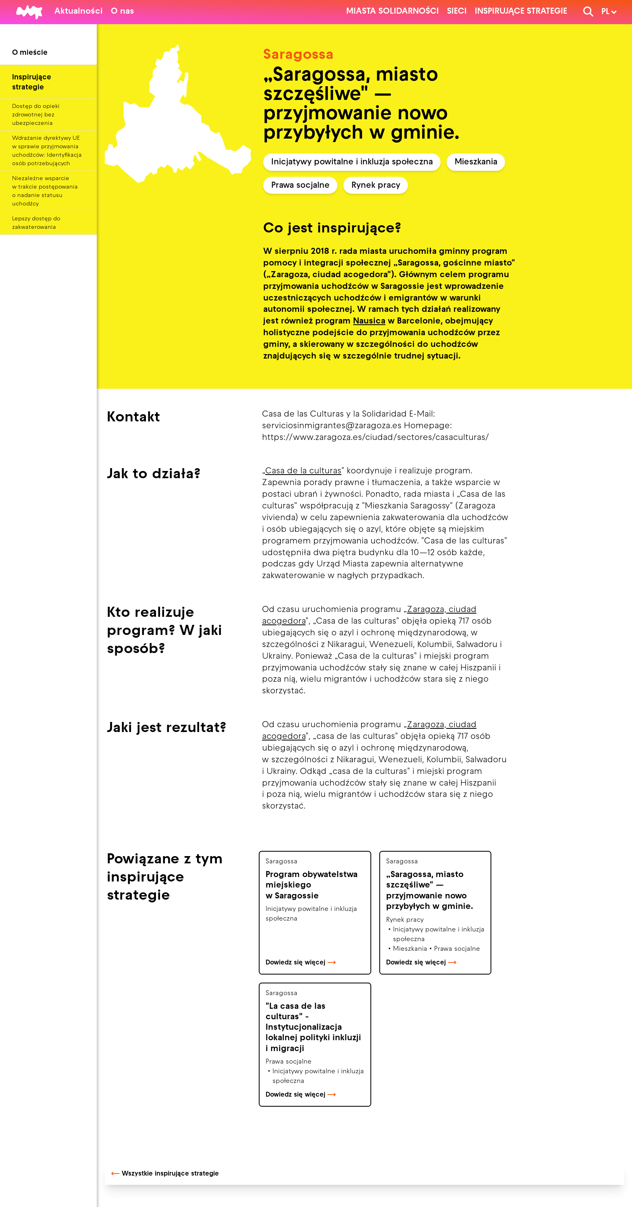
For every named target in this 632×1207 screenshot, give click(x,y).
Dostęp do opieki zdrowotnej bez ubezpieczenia (36, 115)
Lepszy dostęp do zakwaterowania (36, 223)
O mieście (30, 53)
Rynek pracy (375, 186)
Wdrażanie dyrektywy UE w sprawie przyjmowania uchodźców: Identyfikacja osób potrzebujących (47, 151)
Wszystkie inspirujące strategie (165, 1174)
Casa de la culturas (303, 471)
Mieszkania (476, 162)
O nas (122, 12)
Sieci (457, 12)
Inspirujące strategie (521, 12)
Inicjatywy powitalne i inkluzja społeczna (352, 162)
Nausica (369, 321)
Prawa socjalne (300, 186)
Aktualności (78, 12)
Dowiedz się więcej (301, 963)
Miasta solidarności (392, 12)
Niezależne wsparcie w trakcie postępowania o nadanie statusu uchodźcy (45, 191)
